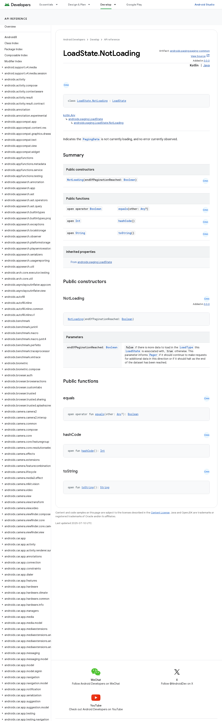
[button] (24, 67)
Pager (153, 355)
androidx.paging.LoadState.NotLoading (98, 123)
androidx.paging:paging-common (190, 50)
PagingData (91, 139)
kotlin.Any (69, 115)
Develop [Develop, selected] (106, 4)
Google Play (134, 4)
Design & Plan (77, 4)
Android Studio (205, 4)
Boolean (129, 180)
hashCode (125, 221)
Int (77, 221)
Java (206, 65)
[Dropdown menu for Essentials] (58, 4)
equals (123, 209)
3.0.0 (207, 60)
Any (142, 209)
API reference (16, 18)
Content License (160, 512)
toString (124, 233)
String (80, 233)
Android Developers (74, 39)
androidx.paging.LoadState (85, 119)
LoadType (186, 347)
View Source (198, 56)
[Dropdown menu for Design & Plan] (91, 4)
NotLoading (75, 180)
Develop (94, 39)
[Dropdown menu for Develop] (117, 4)
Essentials (46, 4)
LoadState (119, 100)
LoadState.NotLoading (92, 100)
